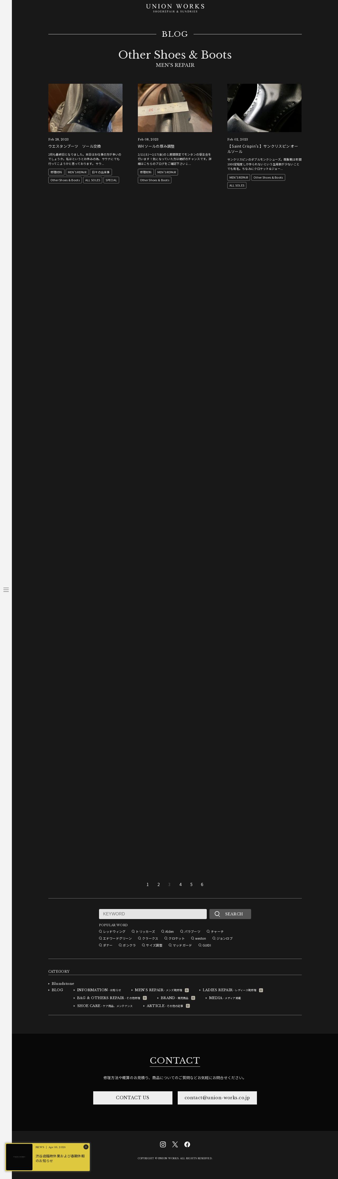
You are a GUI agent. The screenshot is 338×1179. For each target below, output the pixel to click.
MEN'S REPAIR (77, 172)
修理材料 (56, 172)
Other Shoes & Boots (65, 180)
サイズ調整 (154, 945)
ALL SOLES (92, 180)
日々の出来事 (101, 172)
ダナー (108, 945)
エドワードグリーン (117, 938)
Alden (169, 931)
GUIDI (207, 945)
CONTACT (175, 1060)
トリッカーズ (145, 931)
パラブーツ (192, 931)
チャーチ (217, 931)
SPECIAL (111, 180)
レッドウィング (114, 931)
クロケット (176, 938)
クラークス (150, 938)
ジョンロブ (225, 938)
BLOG (175, 34)
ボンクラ (129, 945)
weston (200, 938)
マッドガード (182, 945)
